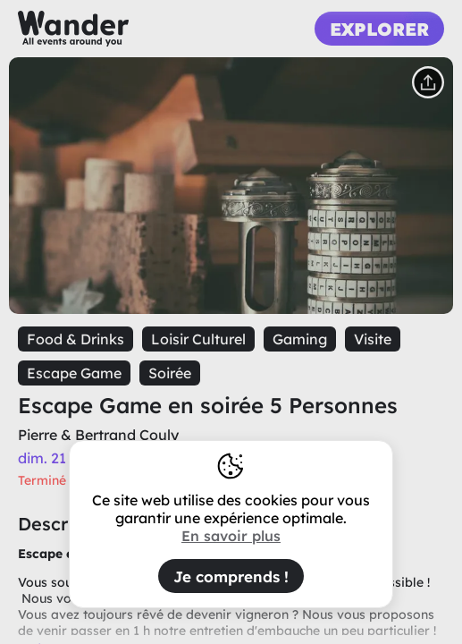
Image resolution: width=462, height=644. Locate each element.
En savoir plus (231, 536)
